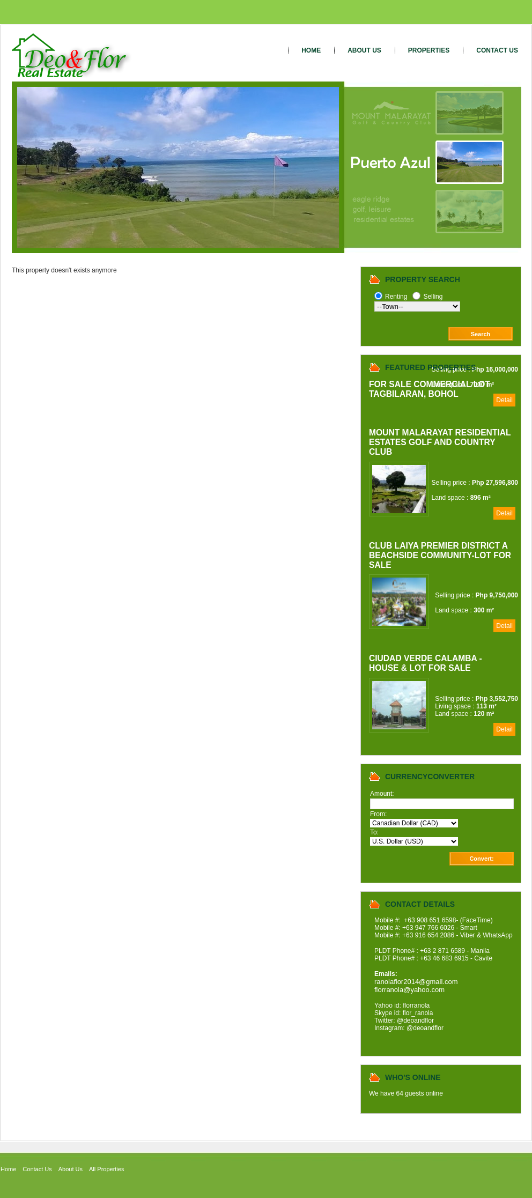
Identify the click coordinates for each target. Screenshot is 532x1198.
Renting (396, 296)
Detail (504, 400)
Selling (432, 296)
